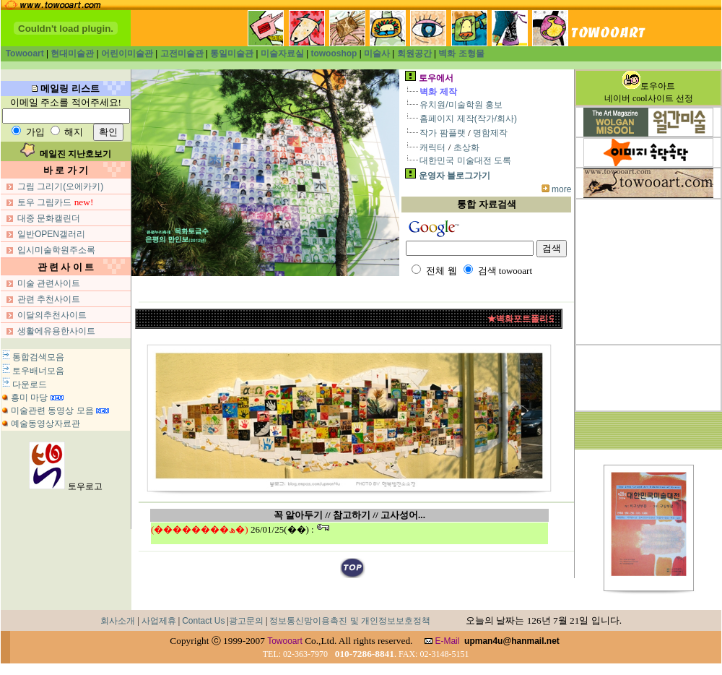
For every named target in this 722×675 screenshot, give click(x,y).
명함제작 (490, 133)
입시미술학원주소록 (56, 250)
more (561, 189)
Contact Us (203, 621)
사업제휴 (159, 621)
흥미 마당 (29, 397)
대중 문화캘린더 (48, 218)
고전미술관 (182, 53)
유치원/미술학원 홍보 (461, 105)
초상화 (466, 147)
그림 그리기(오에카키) (60, 186)
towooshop (333, 53)
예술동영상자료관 (45, 423)
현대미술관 (72, 53)
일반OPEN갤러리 (51, 234)
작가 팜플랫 (442, 133)
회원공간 (415, 53)
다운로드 (29, 384)
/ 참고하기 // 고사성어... (376, 515)
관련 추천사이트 (48, 299)
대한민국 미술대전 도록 (465, 160)
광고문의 (246, 621)
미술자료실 (282, 53)
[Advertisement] (648, 271)
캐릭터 (432, 147)
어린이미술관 (127, 53)
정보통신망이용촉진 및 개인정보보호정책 (349, 621)
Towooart (26, 53)
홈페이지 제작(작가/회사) (468, 118)
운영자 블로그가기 (454, 176)
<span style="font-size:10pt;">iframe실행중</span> (349, 533)
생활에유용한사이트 (56, 331)
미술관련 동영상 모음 (52, 410)
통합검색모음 (38, 357)
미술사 (377, 53)
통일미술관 (231, 53)
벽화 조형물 (461, 53)
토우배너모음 (38, 371)
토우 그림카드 (44, 202)
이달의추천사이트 (52, 315)
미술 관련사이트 (48, 283)
